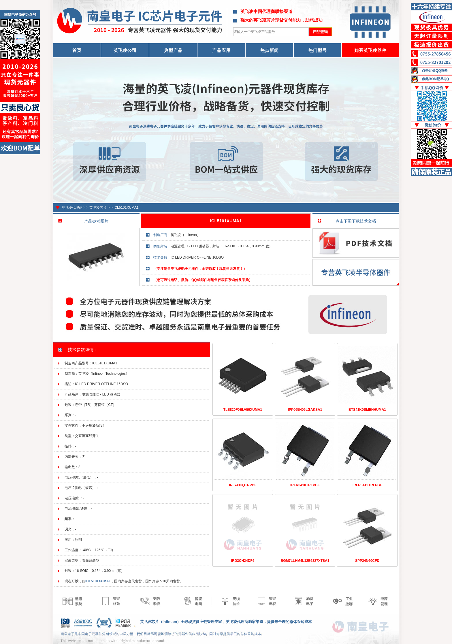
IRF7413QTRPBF (242, 485)
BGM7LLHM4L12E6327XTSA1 (305, 561)
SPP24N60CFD (367, 561)
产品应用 (221, 50)
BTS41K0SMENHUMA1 (367, 410)
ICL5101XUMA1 (126, 208)
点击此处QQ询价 (435, 71)
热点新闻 (269, 50)
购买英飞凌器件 (370, 50)
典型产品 (173, 50)
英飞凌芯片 (98, 208)
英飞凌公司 (125, 50)
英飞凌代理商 (72, 208)
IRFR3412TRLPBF (367, 485)
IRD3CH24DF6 (243, 561)
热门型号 (317, 50)
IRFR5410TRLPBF (305, 485)
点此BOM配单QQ (435, 79)
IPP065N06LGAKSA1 (305, 410)
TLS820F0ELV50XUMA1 (242, 410)
